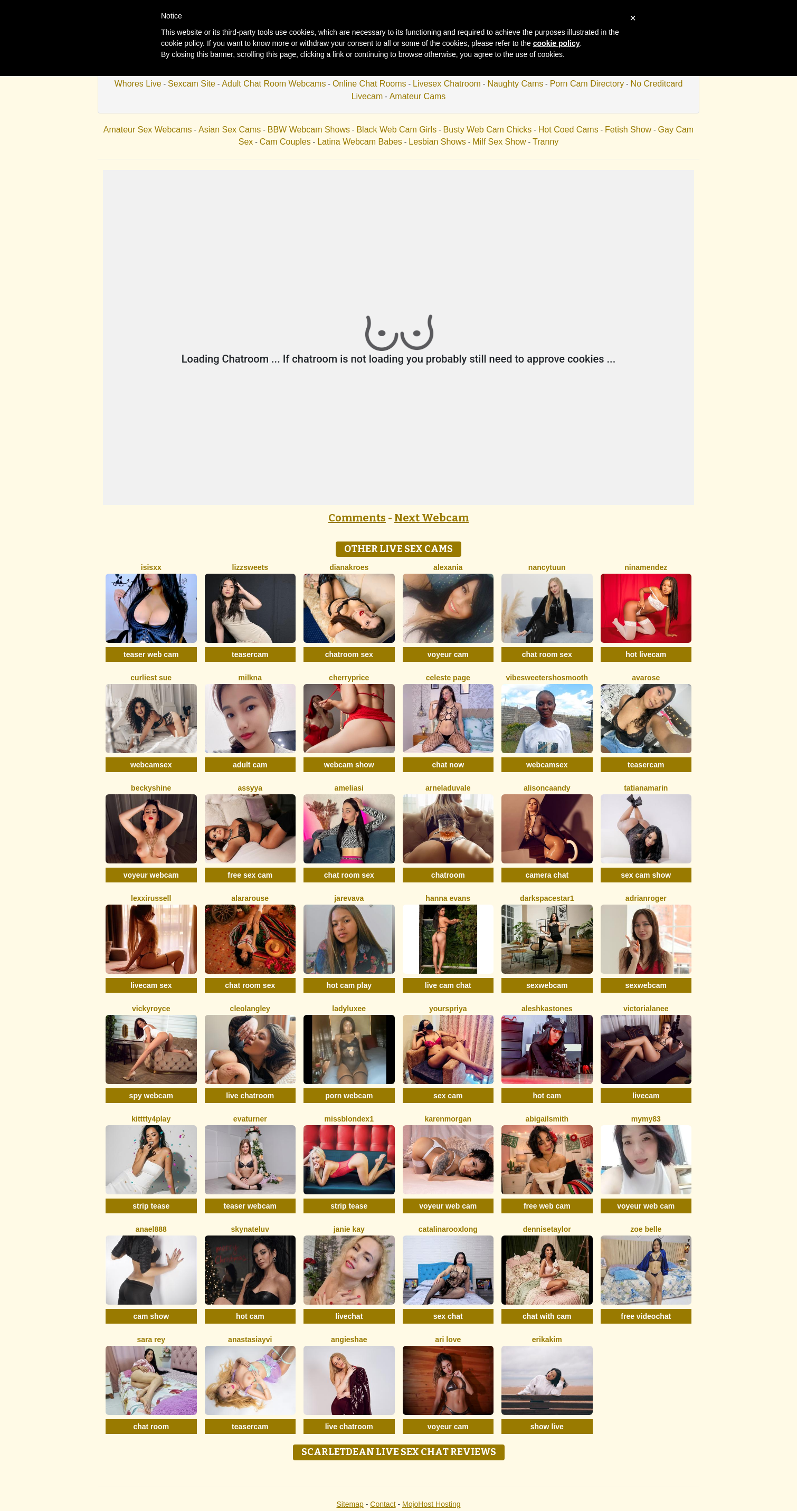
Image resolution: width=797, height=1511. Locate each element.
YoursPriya (448, 1008)
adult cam (250, 765)
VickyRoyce (151, 1008)
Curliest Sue (151, 677)
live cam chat (448, 985)
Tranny (545, 141)
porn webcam (349, 1095)
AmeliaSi (349, 788)
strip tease (150, 1206)
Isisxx (151, 567)
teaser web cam (151, 654)
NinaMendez (645, 567)
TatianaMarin (646, 788)
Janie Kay (349, 1229)
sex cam (447, 1095)
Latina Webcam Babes (359, 141)
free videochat (646, 1316)
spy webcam (151, 1095)
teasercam (250, 654)
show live (547, 1426)
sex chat (448, 1316)
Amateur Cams (418, 96)
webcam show (349, 765)
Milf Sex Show (499, 141)
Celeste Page (448, 677)
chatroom (448, 875)
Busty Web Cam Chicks (487, 129)
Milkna (250, 677)
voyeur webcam (151, 875)
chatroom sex (349, 654)
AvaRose (646, 677)
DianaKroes (348, 567)
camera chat (546, 875)
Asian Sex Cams (229, 129)
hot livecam (645, 654)
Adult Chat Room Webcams (274, 83)
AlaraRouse (250, 898)
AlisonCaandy (547, 788)
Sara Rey (151, 1339)
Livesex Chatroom (447, 83)
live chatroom (250, 1095)
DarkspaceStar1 (547, 898)
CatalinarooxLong (448, 1229)
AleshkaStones (547, 1008)
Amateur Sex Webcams (147, 129)
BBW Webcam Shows (309, 129)
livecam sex (151, 985)
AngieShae (349, 1339)
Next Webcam (431, 517)
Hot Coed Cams (568, 129)
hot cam (547, 1095)
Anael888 (151, 1229)
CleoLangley (250, 1008)
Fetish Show (628, 129)
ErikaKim (547, 1339)
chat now (448, 765)
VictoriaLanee (646, 1008)
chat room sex (547, 654)
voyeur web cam (448, 1206)
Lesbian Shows (437, 141)
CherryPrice (349, 677)
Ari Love (448, 1339)
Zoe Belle (645, 1229)
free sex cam (249, 875)
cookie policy (556, 43)
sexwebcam (547, 985)
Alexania (447, 567)
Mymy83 (646, 1119)
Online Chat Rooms (369, 83)
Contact (382, 1504)
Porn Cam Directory (587, 83)
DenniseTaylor (547, 1229)
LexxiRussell (151, 898)
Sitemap (349, 1504)
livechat (349, 1316)
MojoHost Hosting (431, 1504)
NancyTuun (547, 567)
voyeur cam (448, 654)
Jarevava (349, 898)
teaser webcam (250, 1206)
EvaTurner (250, 1119)
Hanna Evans (447, 898)
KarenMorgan (447, 1119)
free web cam (547, 1206)
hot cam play (349, 985)
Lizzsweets (250, 567)
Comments (357, 517)
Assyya (250, 788)
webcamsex (151, 765)
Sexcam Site (191, 83)
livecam (645, 1095)
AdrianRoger (646, 898)
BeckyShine (151, 788)
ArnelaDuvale (448, 788)
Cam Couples (285, 141)
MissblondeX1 (349, 1119)
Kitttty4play (150, 1119)
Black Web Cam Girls (396, 129)
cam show (151, 1316)
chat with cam (547, 1316)
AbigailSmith (546, 1119)
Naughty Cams (515, 83)
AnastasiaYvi (250, 1339)
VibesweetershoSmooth (547, 677)
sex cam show (646, 875)
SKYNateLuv (250, 1229)
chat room (151, 1426)
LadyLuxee (349, 1008)
